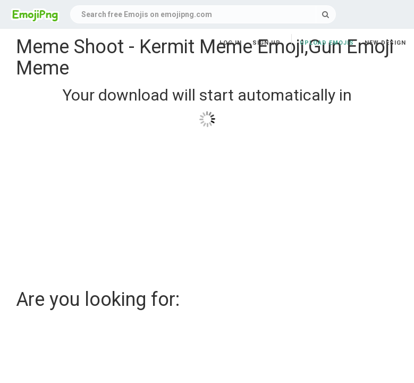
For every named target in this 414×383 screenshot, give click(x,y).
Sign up (266, 42)
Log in (230, 42)
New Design (385, 42)
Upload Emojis (327, 42)
